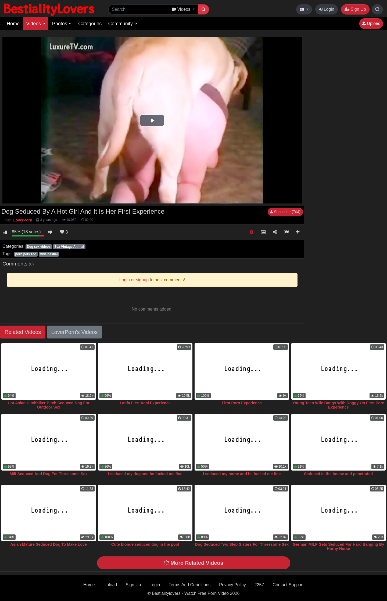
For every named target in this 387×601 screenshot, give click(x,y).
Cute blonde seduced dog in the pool (145, 544)
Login (326, 9)
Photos (62, 23)
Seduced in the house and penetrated (338, 474)
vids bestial (49, 254)
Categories (90, 23)
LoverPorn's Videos (74, 332)
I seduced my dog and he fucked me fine (145, 474)
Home (13, 23)
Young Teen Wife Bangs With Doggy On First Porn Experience (338, 405)
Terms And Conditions (190, 584)
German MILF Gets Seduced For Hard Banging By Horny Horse (338, 546)
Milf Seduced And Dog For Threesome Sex (49, 474)
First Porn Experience (242, 403)
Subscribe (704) (285, 212)
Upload (371, 23)
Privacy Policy (232, 584)
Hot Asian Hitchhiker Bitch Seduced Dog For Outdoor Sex (48, 405)
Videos (35, 23)
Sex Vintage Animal (69, 247)
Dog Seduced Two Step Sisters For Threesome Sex (242, 544)
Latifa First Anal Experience (145, 403)
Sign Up (355, 9)
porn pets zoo (25, 254)
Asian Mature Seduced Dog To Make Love (48, 544)
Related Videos (23, 332)
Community (122, 23)
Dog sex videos (39, 247)
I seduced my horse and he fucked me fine (242, 474)
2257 (259, 584)
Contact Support (288, 584)
